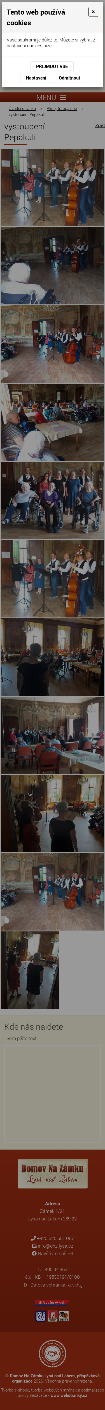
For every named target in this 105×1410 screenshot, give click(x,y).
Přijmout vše (52, 66)
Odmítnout (69, 78)
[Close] (93, 12)
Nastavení (36, 78)
